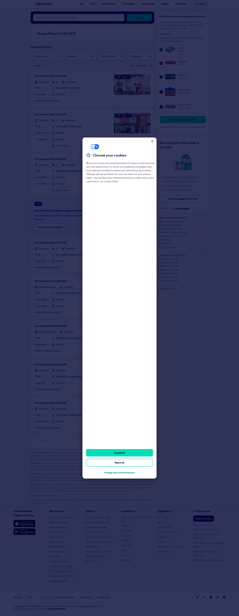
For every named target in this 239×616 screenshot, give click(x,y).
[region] (119, 308)
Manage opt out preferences (119, 472)
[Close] (152, 141)
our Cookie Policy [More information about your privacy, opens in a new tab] (109, 181)
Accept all (119, 452)
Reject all (119, 462)
